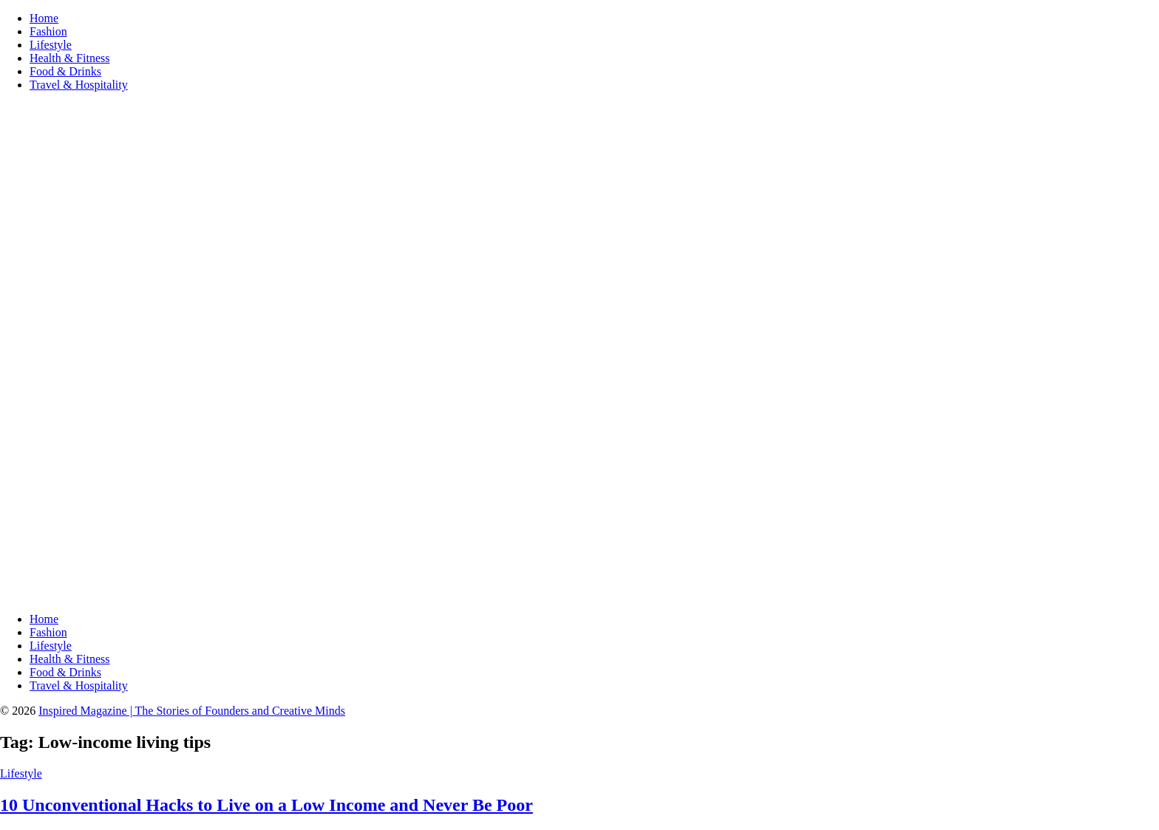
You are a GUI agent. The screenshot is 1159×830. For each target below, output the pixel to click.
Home (44, 18)
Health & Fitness (69, 58)
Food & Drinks (65, 71)
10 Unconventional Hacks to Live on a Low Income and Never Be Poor (266, 804)
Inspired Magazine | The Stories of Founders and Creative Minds (191, 710)
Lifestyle (51, 44)
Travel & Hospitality (79, 84)
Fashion (48, 31)
